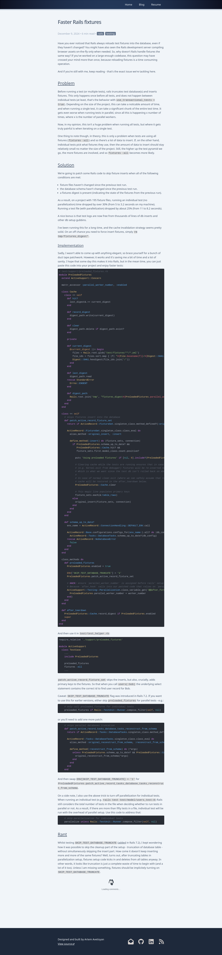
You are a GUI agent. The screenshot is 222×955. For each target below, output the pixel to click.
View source (65, 944)
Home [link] (128, 4)
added (122, 842)
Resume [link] (156, 4)
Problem (66, 83)
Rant (62, 834)
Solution (66, 165)
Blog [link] (141, 4)
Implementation (71, 245)
